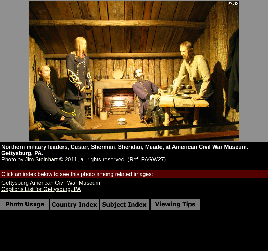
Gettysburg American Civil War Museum (50, 183)
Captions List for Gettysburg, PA (41, 189)
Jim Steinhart (41, 159)
